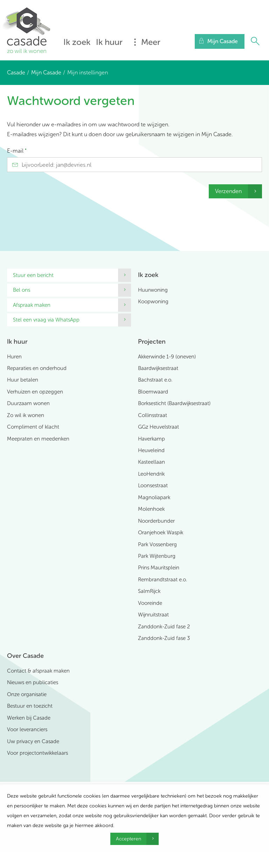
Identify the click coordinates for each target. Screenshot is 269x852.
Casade (16, 72)
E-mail (17, 150)
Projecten (152, 341)
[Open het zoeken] (255, 41)
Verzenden (228, 191)
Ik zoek (76, 42)
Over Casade (25, 656)
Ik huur (109, 42)
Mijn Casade (46, 72)
